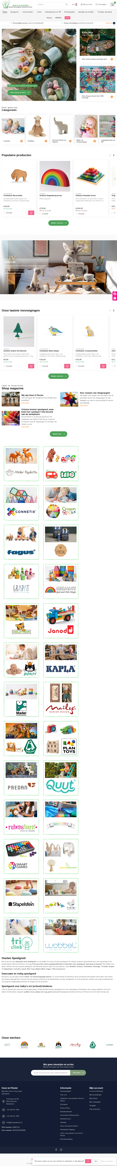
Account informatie (96, 1091)
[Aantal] (25, 213)
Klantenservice (65, 1119)
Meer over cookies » (107, 1161)
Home (5, 12)
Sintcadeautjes (69, 12)
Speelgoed (14, 12)
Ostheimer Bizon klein (12, 195)
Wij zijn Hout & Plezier (32, 395)
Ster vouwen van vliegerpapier (95, 393)
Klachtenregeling (66, 1139)
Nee (96, 1161)
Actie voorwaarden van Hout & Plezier (71, 1134)
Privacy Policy (65, 1108)
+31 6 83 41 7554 (12, 1110)
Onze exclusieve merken (69, 1126)
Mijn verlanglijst (95, 1102)
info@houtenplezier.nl (14, 1122)
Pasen (39, 12)
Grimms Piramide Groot (86, 195)
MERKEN (58, 18)
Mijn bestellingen (95, 1095)
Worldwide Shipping (67, 1130)
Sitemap (63, 1122)
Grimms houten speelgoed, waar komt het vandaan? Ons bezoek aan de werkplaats (37, 411)
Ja (88, 1161)
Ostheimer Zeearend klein (87, 351)
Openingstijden (65, 1091)
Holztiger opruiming (105, 12)
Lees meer (25, 403)
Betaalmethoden (66, 1112)
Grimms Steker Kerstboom (14, 351)
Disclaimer (64, 1104)
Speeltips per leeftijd (85, 12)
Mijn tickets (93, 1098)
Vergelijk (9, 213)
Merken (49, 18)
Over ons (63, 1095)
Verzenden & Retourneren (69, 1115)
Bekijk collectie (58, 223)
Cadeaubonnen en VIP (53, 12)
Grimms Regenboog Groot (51, 195)
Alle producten (94, 1109)
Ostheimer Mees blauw (49, 351)
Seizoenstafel (28, 12)
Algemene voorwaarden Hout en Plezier (72, 1099)
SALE (67, 18)
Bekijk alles (59, 434)
